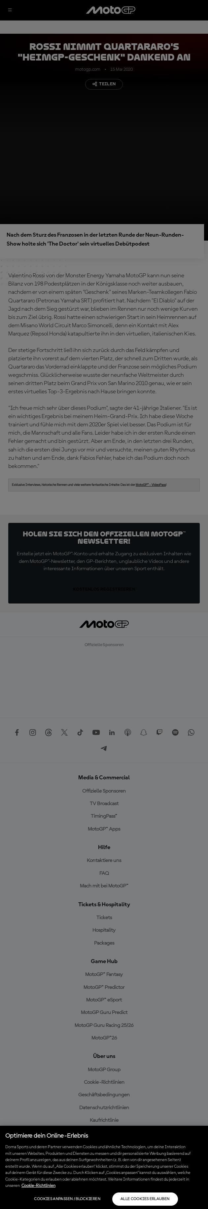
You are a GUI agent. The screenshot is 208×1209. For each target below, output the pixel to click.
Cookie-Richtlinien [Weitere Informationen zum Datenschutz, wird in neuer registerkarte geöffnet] (38, 1186)
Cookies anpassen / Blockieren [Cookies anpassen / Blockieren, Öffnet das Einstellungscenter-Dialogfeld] (67, 1199)
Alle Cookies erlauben (145, 1199)
